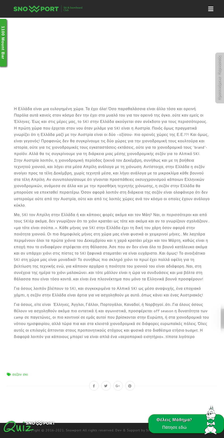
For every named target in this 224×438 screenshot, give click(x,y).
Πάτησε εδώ (174, 427)
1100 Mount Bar (3, 42)
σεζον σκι (20, 374)
